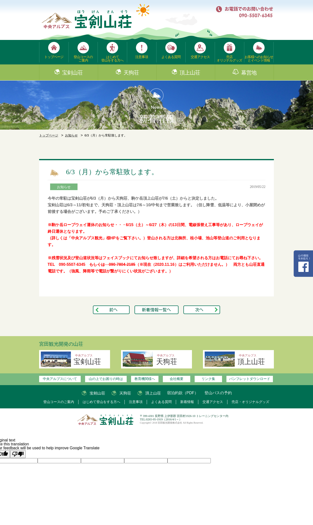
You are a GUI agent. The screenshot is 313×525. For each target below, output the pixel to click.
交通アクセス (200, 57)
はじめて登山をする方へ (112, 58)
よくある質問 (170, 57)
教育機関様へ (144, 379)
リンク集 (208, 379)
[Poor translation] (18, 454)
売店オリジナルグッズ (229, 58)
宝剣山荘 (72, 73)
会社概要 (176, 379)
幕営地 (249, 73)
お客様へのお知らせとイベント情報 (259, 58)
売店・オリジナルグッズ (250, 402)
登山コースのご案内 (83, 58)
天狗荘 (131, 73)
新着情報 (187, 402)
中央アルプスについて (60, 379)
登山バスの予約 (218, 393)
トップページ (53, 57)
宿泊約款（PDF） (182, 393)
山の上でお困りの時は (106, 379)
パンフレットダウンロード (249, 379)
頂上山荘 (189, 73)
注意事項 (141, 57)
